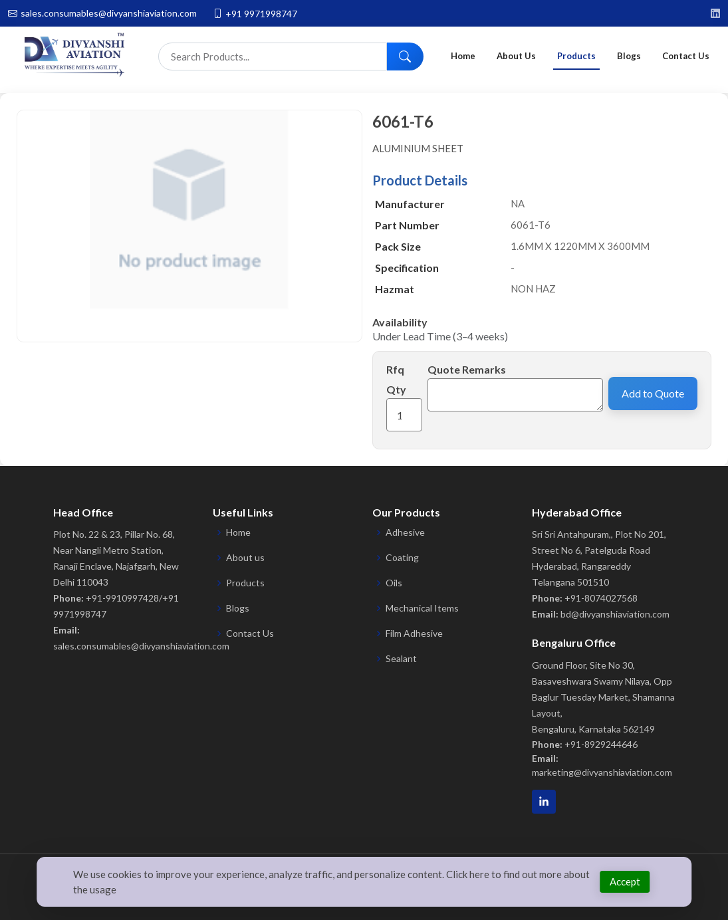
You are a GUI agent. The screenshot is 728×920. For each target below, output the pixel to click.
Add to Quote (653, 393)
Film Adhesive (414, 633)
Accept (625, 881)
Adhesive (405, 532)
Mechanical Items (422, 608)
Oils (394, 583)
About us (245, 557)
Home (463, 56)
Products (576, 56)
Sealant (401, 658)
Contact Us (685, 56)
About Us (516, 56)
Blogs (629, 56)
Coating (402, 557)
